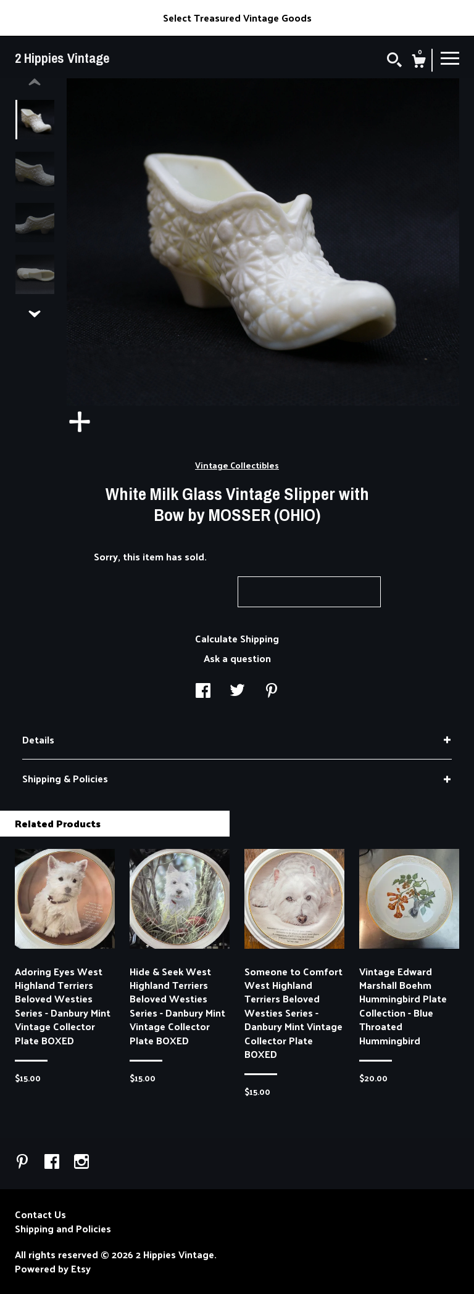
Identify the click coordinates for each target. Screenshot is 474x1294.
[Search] (394, 61)
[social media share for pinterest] (271, 691)
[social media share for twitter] (237, 691)
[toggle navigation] (450, 57)
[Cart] (418, 62)
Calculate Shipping (237, 638)
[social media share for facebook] (203, 691)
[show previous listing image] (35, 83)
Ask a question (237, 658)
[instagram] (81, 1162)
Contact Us (40, 1214)
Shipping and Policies (63, 1228)
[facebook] (53, 1162)
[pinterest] (23, 1162)
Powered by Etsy (53, 1269)
